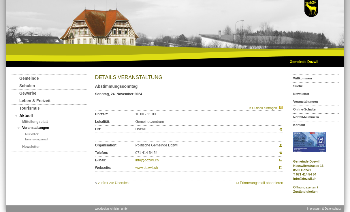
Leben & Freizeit (34, 100)
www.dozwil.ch (147, 168)
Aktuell (26, 115)
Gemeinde (29, 78)
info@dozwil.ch (147, 160)
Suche (298, 86)
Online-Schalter (305, 109)
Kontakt (299, 125)
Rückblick (32, 134)
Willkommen (302, 78)
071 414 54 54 (306, 174)
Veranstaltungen (35, 128)
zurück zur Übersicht (113, 183)
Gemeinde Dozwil (304, 62)
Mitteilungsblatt (35, 122)
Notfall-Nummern (306, 117)
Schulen (27, 85)
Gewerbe (27, 93)
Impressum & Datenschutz (324, 208)
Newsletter (31, 147)
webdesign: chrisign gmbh (112, 208)
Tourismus (29, 108)
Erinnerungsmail (36, 139)
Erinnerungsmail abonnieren (261, 183)
